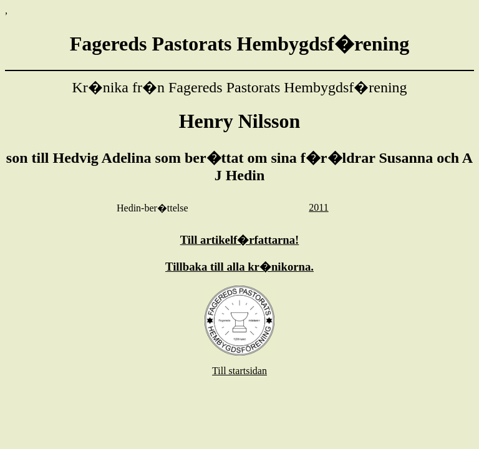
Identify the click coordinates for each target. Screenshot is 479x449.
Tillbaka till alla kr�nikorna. (239, 266)
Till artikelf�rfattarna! (239, 239)
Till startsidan (239, 370)
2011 (318, 207)
